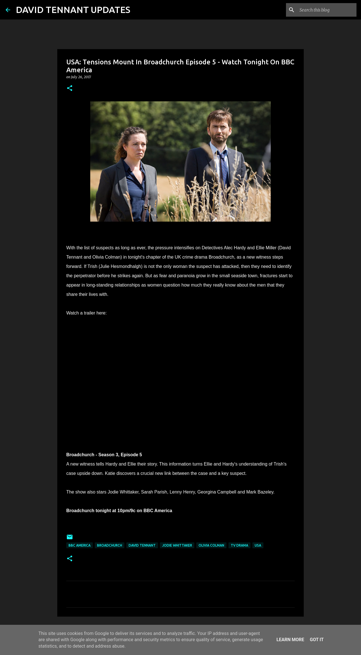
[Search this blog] (326, 10)
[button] (69, 88)
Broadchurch (109, 545)
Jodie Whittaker (177, 545)
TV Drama (239, 545)
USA (258, 545)
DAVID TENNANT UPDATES (73, 10)
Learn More (290, 639)
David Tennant (142, 545)
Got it (316, 639)
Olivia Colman (211, 545)
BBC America (80, 545)
